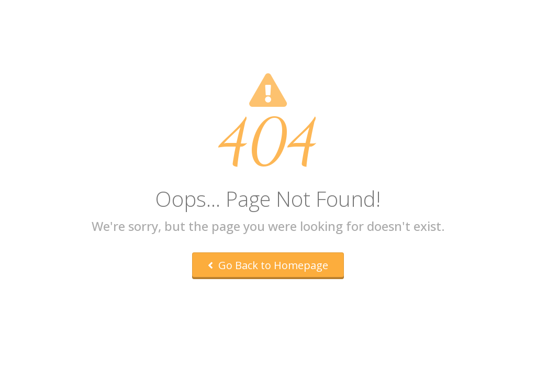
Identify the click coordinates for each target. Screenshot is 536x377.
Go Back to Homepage (268, 265)
